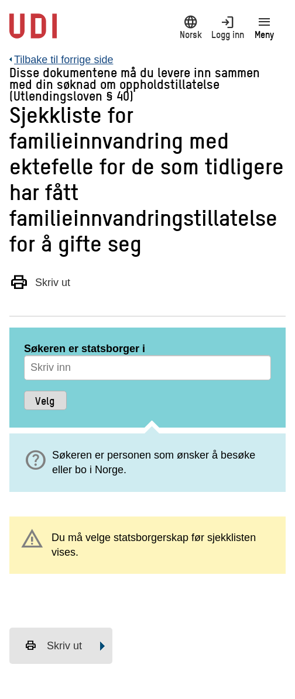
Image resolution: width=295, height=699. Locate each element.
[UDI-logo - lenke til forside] (33, 32)
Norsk (190, 27)
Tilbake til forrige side (63, 60)
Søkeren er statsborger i (84, 348)
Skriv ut (39, 282)
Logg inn (227, 27)
